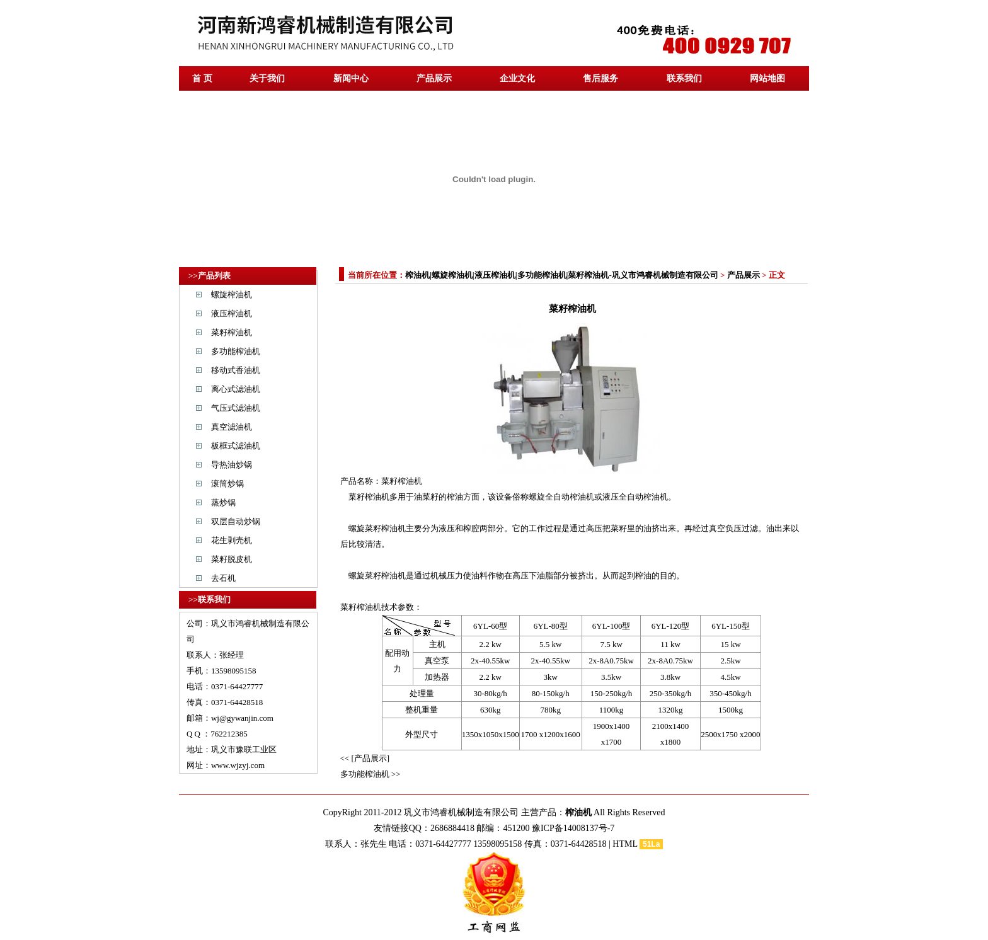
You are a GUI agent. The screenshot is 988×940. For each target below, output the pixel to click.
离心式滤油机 (235, 389)
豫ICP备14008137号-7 (573, 828)
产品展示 (434, 78)
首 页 (202, 78)
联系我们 (684, 78)
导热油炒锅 (231, 464)
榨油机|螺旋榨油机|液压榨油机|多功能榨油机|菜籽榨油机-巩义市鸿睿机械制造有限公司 (561, 275)
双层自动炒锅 (235, 521)
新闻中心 (351, 78)
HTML (624, 844)
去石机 (223, 578)
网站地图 (767, 78)
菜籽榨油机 (231, 332)
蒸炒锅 (223, 502)
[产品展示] (370, 758)
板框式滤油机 (235, 445)
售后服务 (600, 78)
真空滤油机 (231, 427)
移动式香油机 (235, 370)
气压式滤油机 (235, 408)
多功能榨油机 (235, 351)
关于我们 (267, 78)
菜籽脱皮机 (231, 559)
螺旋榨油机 (231, 294)
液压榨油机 (231, 313)
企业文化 (517, 78)
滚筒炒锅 (227, 483)
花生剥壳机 (231, 540)
